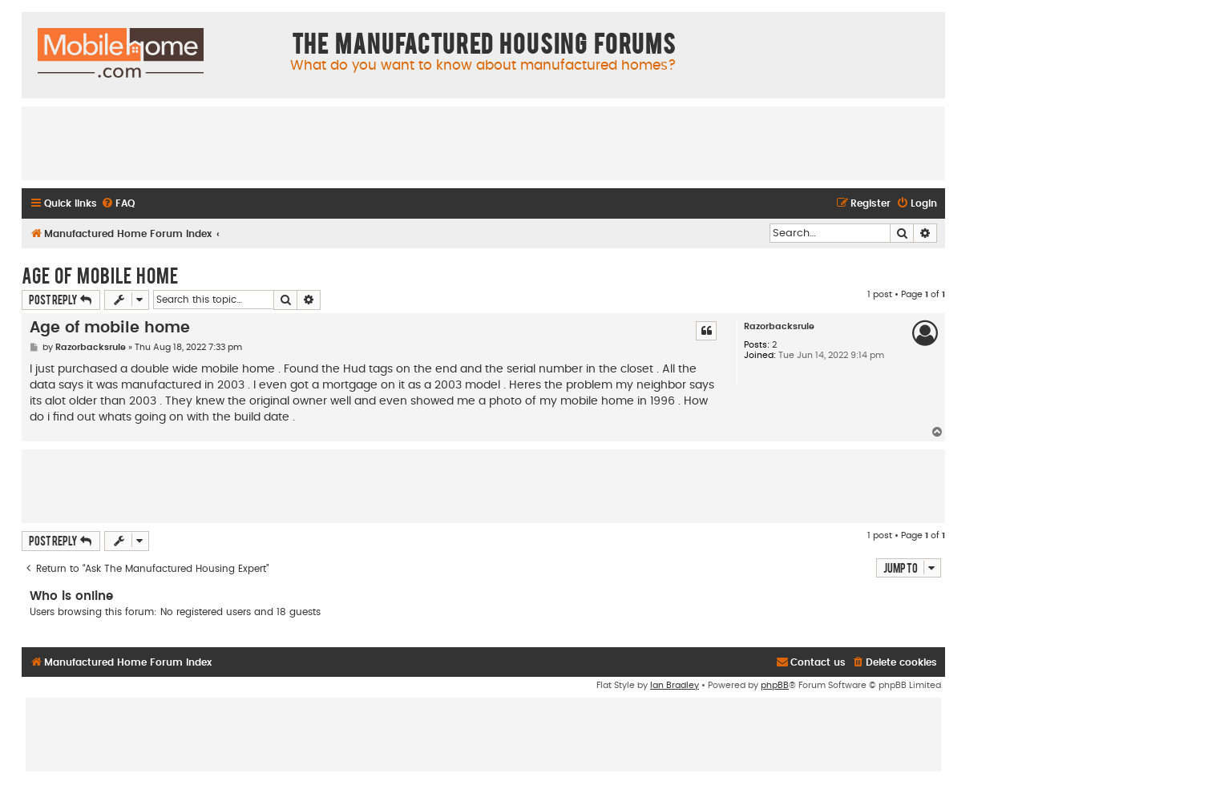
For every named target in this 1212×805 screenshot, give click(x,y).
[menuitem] (118, 204)
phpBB (775, 685)
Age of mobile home (100, 275)
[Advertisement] (483, 143)
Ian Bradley (674, 685)
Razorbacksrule (779, 326)
